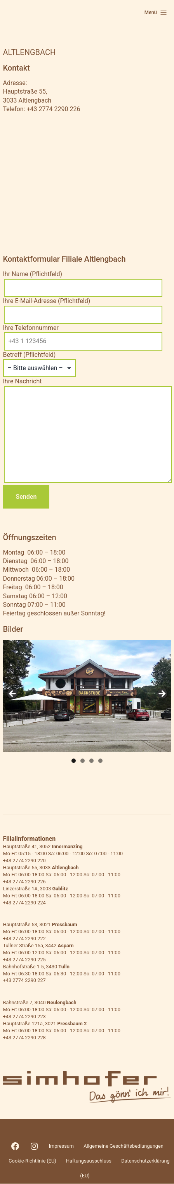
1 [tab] (73, 761)
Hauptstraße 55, (25, 91)
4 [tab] (100, 761)
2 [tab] (82, 761)
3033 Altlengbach (27, 100)
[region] (87, 696)
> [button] (161, 694)
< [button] (13, 694)
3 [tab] (91, 761)
